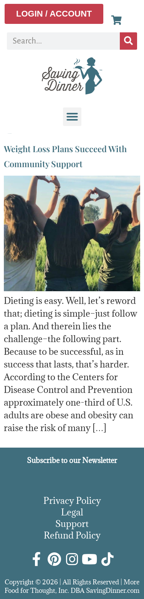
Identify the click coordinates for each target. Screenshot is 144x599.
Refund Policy (72, 535)
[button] (72, 116)
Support (72, 523)
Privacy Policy (72, 500)
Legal (72, 512)
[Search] (128, 41)
